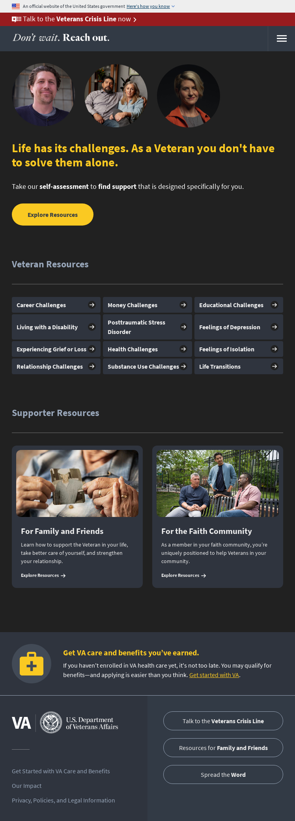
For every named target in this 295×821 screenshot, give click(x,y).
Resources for (223, 748)
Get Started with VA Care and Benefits (61, 771)
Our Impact (26, 785)
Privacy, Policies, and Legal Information (63, 800)
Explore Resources (53, 214)
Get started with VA (214, 675)
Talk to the (223, 721)
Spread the (223, 774)
